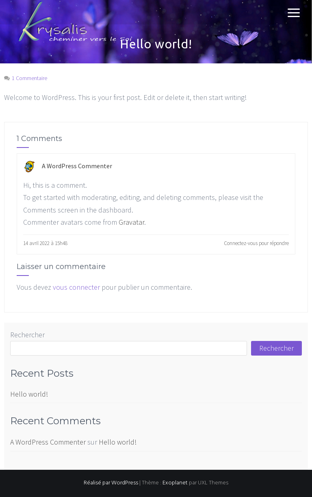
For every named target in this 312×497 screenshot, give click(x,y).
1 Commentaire (29, 78)
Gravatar (131, 222)
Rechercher (27, 334)
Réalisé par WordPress (111, 483)
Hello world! (29, 394)
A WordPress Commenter (77, 166)
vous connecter (76, 287)
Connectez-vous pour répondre (256, 243)
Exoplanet (175, 483)
